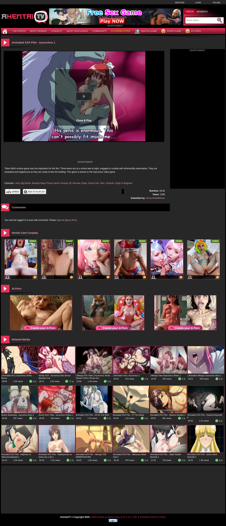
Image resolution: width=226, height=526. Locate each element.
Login (198, 3)
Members (202, 11)
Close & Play (84, 120)
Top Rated (19, 31)
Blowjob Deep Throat (42, 183)
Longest (56, 31)
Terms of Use (113, 517)
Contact (162, 517)
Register (179, 3)
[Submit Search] (219, 20)
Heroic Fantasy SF (62, 183)
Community (99, 31)
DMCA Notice (98, 517)
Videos (189, 11)
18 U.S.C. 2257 (129, 517)
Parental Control (148, 517)
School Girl (93, 183)
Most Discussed (77, 31)
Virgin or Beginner (124, 183)
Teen (102, 183)
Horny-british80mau (155, 198)
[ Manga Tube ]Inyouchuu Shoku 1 (165, 375)
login (59, 220)
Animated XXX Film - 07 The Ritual (128, 415)
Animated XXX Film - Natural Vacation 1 (168, 415)
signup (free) (70, 220)
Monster (76, 183)
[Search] (201, 20)
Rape (84, 183)
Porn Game (171, 31)
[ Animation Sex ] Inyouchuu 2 (126, 375)
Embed (12, 191)
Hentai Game (146, 31)
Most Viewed (38, 31)
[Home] (5, 31)
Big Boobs (26, 183)
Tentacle (110, 183)
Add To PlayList (34, 191)
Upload (216, 3)
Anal (17, 183)
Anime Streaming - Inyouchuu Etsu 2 (17, 415)
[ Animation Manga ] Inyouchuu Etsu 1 (204, 375)
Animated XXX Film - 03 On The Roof (92, 415)
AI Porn (193, 31)
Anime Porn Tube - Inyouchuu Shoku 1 (56, 415)
